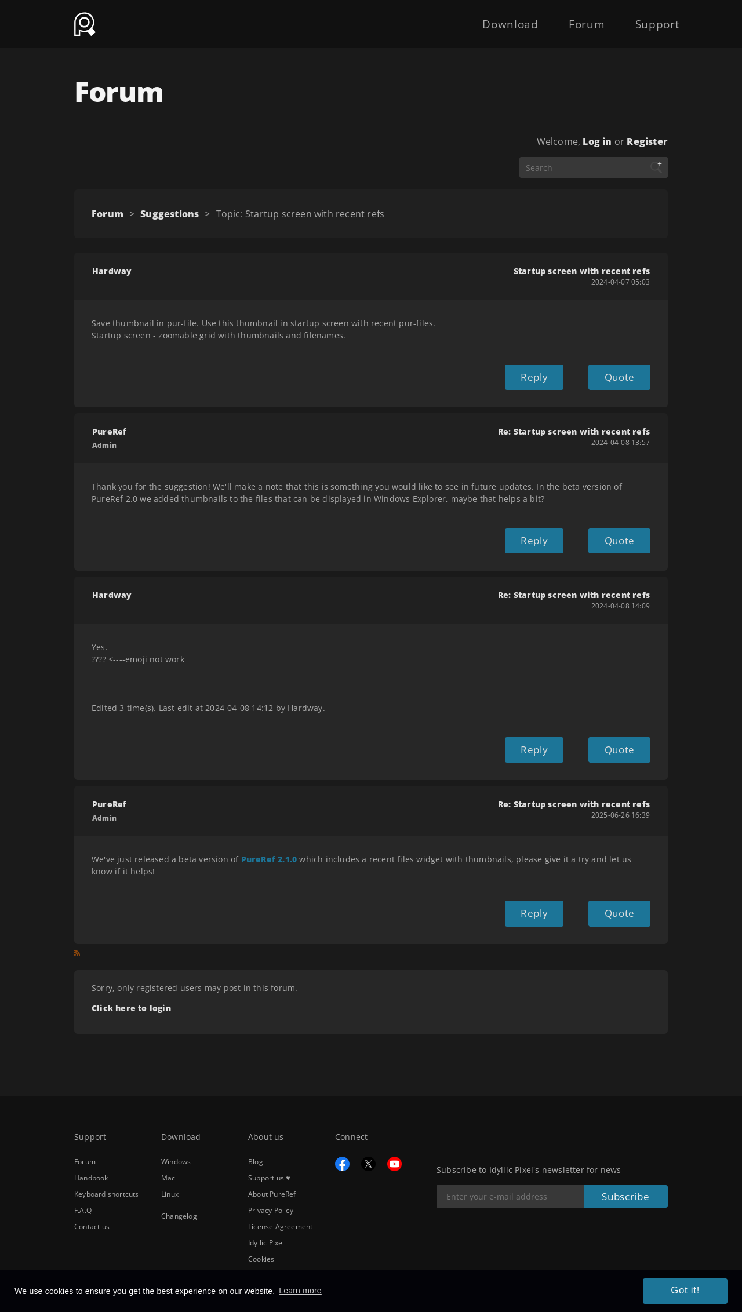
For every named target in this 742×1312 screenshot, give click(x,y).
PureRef (109, 427)
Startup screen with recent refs (582, 270)
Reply (550, 374)
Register (647, 141)
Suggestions (169, 213)
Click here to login (131, 990)
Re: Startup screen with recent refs (574, 427)
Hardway (112, 270)
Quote (623, 374)
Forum (566, 18)
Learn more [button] (300, 1293)
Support (651, 18)
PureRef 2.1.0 (269, 845)
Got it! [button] (693, 1293)
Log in (597, 141)
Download (476, 18)
